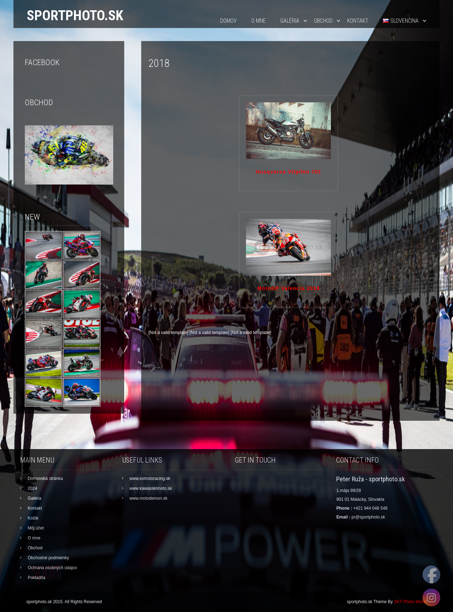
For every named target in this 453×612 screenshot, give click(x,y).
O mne (258, 20)
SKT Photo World (410, 601)
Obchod (323, 20)
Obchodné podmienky (48, 557)
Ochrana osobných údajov (52, 567)
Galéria (289, 20)
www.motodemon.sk (148, 498)
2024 (32, 488)
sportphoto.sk (75, 15)
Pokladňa (36, 577)
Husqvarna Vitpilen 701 (288, 172)
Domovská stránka (45, 478)
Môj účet (36, 528)
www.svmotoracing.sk (150, 478)
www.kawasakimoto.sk (151, 488)
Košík (33, 518)
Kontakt (357, 20)
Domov (228, 20)
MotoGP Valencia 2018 (288, 288)
